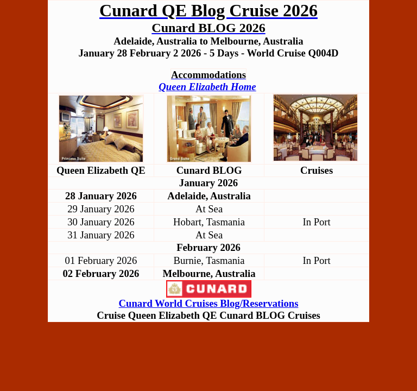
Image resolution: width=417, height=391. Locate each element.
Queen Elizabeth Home (207, 86)
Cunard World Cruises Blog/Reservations (209, 303)
